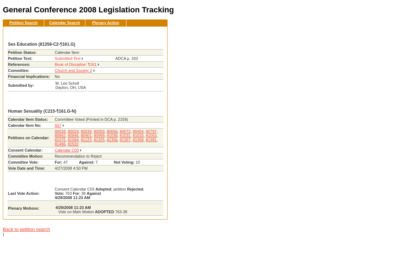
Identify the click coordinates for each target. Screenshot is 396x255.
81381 (151, 140)
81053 (151, 136)
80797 (151, 131)
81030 (112, 136)
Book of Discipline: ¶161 (76, 64)
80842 (60, 136)
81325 (99, 140)
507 (58, 125)
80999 (99, 136)
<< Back (150, 34)
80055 (99, 131)
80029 (73, 131)
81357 (125, 140)
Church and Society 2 (73, 70)
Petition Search (23, 23)
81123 (86, 140)
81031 (125, 136)
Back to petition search (26, 229)
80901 (86, 136)
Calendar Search (64, 23)
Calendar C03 (67, 150)
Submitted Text (68, 58)
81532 (73, 144)
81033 (138, 136)
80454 (138, 131)
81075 (60, 140)
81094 (73, 140)
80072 (125, 131)
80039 (86, 131)
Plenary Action (105, 23)
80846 (73, 136)
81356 (112, 140)
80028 (60, 131)
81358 (138, 140)
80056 (112, 131)
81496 (60, 144)
